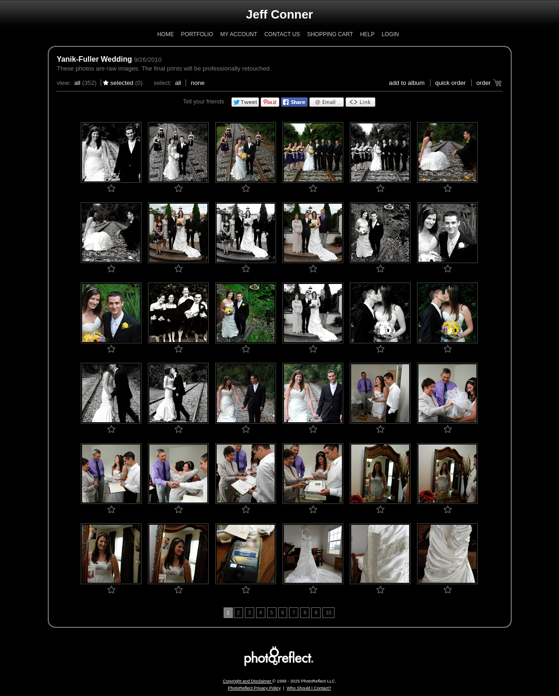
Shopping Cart (330, 34)
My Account (238, 34)
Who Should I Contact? (309, 688)
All (77, 82)
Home (165, 34)
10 (328, 612)
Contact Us (282, 34)
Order (483, 82)
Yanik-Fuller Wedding (94, 59)
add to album (406, 82)
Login (390, 34)
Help (367, 34)
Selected (122, 82)
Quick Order (450, 82)
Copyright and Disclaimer (247, 681)
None (198, 82)
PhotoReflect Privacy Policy (254, 688)
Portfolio (197, 34)
